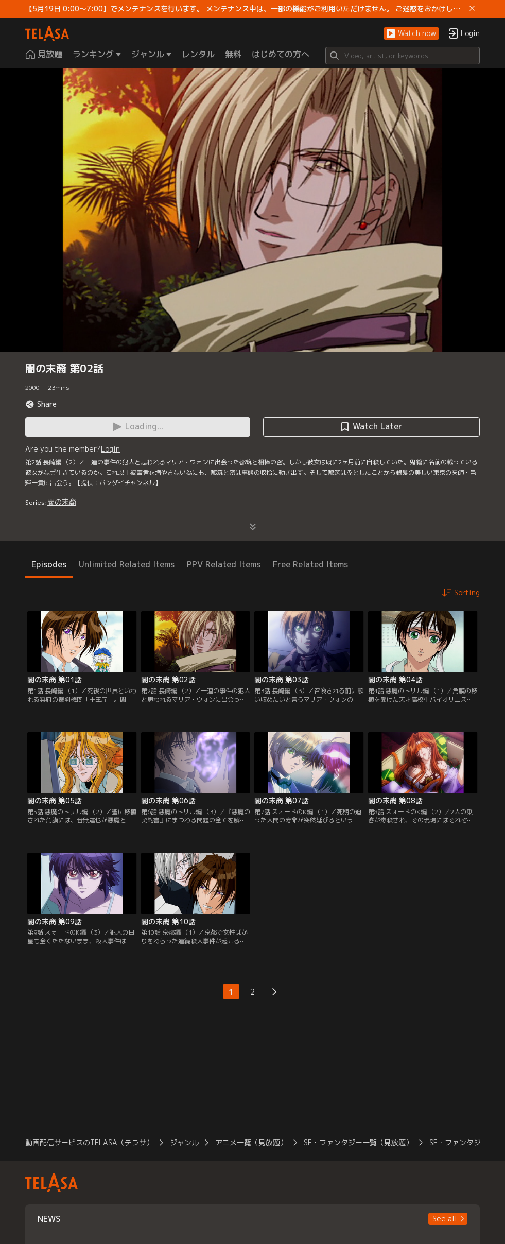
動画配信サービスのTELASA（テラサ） (89, 1142)
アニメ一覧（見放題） (251, 1142)
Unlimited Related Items (127, 564)
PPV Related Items (223, 564)
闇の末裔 (61, 502)
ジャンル (184, 1142)
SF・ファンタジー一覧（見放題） (358, 1142)
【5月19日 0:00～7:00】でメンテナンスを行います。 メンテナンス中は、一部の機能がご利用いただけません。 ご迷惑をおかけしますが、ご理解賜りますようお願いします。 (245, 8)
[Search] (402, 55)
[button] (411, 33)
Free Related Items (310, 564)
